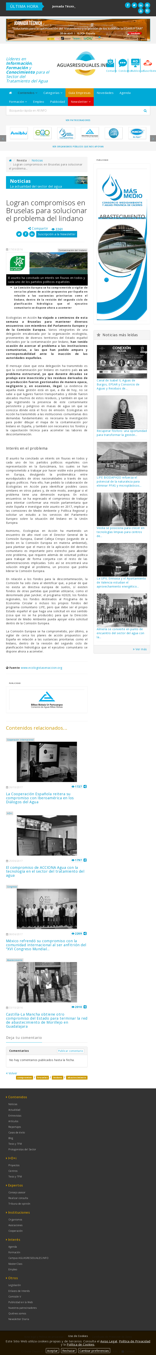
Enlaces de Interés (19, 1291)
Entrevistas (14, 1115)
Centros (13, 1171)
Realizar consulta (18, 1198)
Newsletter (81, 102)
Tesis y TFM (15, 1143)
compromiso (24, 1077)
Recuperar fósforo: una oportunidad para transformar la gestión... (122, 433)
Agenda (125, 93)
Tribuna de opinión (19, 1203)
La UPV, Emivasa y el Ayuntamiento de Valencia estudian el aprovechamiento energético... (121, 582)
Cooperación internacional (20, 739)
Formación (18, 102)
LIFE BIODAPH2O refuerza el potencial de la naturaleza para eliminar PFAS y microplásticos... (119, 481)
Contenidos (27, 93)
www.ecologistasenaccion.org (41, 668)
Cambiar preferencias (94, 1351)
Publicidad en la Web (20, 1302)
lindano (57, 1077)
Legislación (14, 1285)
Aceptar (52, 1351)
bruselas (42, 1077)
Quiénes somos (17, 1313)
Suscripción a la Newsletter (57, 234)
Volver (11, 1073)
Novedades (105, 93)
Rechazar (68, 1351)
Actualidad (14, 1110)
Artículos (13, 1121)
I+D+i (9, 813)
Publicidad (57, 102)
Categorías (52, 93)
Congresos (12, 886)
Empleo (38, 102)
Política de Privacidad (134, 1341)
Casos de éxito (16, 1132)
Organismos (15, 1219)
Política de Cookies (81, 1344)
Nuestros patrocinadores (22, 1308)
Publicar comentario (70, 1051)
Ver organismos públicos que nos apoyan (78, 146)
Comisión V (14, 1296)
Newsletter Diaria (18, 1319)
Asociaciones (15, 1225)
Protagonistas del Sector (22, 1149)
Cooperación (15, 1231)
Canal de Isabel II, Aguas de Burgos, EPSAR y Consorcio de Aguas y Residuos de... (118, 384)
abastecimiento (76, 1077)
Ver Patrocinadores (78, 120)
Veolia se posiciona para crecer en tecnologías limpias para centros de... (120, 532)
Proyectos (14, 1165)
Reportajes (14, 1127)
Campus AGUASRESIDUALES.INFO (28, 1258)
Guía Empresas (79, 93)
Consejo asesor (17, 1192)
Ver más (140, 649)
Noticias (37, 160)
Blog (10, 1138)
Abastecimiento (14, 960)
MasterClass (15, 1264)
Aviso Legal (108, 1341)
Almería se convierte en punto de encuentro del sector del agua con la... (120, 633)
